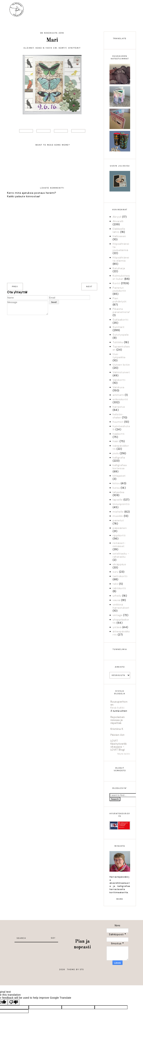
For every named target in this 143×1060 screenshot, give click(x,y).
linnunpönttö (121, 504)
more (119, 899)
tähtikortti (119, 588)
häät (116, 441)
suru (115, 571)
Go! (53, 938)
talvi (115, 583)
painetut (118, 520)
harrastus (119, 406)
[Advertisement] (36, 947)
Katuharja (119, 268)
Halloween (119, 236)
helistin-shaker (118, 416)
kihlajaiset (119, 475)
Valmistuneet (121, 372)
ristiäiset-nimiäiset (119, 544)
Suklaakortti (120, 319)
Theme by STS (75, 969)
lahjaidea (118, 492)
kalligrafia (119, 457)
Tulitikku (118, 342)
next (89, 286)
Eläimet (29, 48)
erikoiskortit (120, 399)
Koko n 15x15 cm (46, 48)
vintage (117, 615)
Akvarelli (118, 221)
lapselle (118, 499)
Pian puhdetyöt (120, 300)
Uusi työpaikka (119, 355)
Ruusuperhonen (119, 703)
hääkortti (119, 433)
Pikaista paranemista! (121, 310)
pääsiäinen (120, 528)
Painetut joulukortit (119, 289)
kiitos (116, 483)
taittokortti (120, 576)
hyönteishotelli (121, 428)
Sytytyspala (121, 334)
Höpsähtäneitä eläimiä (121, 259)
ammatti (118, 395)
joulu (116, 453)
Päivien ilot (117, 735)
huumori (118, 421)
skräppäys (119, 564)
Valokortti (119, 380)
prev (15, 286)
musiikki (118, 516)
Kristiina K (116, 729)
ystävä (117, 627)
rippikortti (119, 535)
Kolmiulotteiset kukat (121, 277)
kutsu (116, 487)
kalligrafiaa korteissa (120, 466)
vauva (116, 600)
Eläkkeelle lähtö (119, 230)
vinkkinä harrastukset (121, 606)
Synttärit (74, 48)
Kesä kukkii (117, 707)
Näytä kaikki (123, 754)
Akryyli (117, 216)
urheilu (117, 595)
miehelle (118, 511)
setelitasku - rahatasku (121, 555)
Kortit (63, 48)
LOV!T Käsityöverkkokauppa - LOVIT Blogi (118, 745)
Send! (54, 302)
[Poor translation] (14, 1002)
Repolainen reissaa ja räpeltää (117, 720)
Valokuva (118, 387)
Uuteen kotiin (121, 364)
